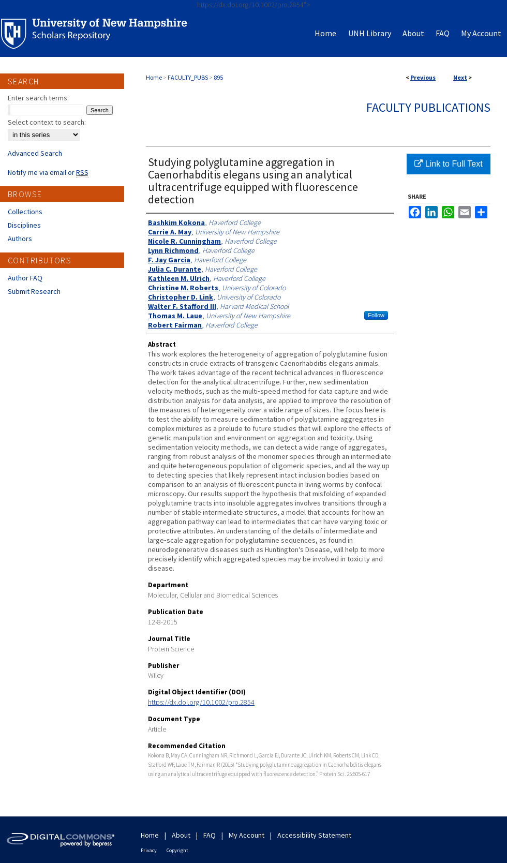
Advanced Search (35, 153)
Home (154, 77)
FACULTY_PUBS (188, 77)
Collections (25, 211)
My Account (246, 835)
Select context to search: (47, 122)
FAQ (209, 835)
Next (460, 77)
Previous (423, 77)
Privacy (149, 850)
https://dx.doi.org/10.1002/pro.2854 (201, 702)
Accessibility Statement (314, 835)
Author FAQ (25, 277)
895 (218, 77)
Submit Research (34, 291)
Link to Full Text (448, 163)
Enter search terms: (38, 97)
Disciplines (24, 225)
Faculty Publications (428, 107)
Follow (376, 315)
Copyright (177, 850)
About (181, 835)
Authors (20, 238)
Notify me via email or (48, 172)
